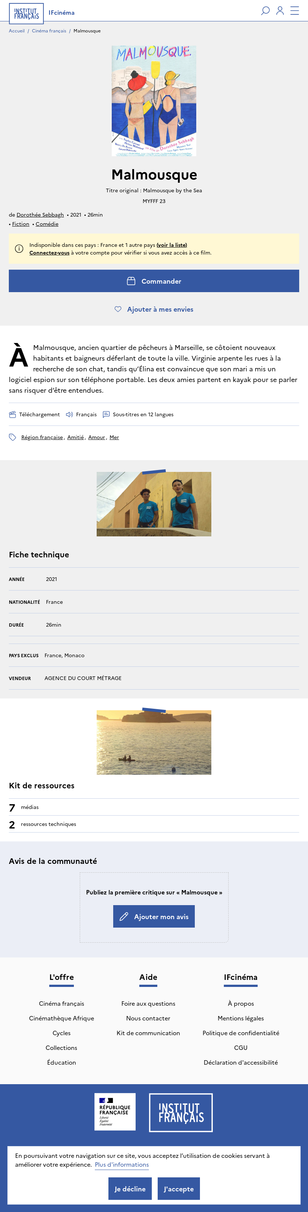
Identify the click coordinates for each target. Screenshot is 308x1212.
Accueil (17, 30)
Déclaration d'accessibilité (241, 1062)
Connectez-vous (49, 252)
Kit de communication (148, 1033)
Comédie (47, 223)
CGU (241, 1047)
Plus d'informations (122, 1164)
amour (96, 437)
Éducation (61, 1062)
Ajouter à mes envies (154, 308)
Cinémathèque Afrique (61, 1018)
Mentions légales (241, 1018)
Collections (61, 1047)
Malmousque (87, 30)
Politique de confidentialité (241, 1033)
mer (114, 437)
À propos (241, 1003)
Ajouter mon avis (154, 916)
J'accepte (179, 1188)
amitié (75, 437)
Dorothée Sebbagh (40, 214)
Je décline (130, 1188)
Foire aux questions (148, 1003)
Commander (154, 281)
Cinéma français (49, 30)
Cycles (62, 1033)
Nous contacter (148, 1018)
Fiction (20, 223)
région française (42, 437)
